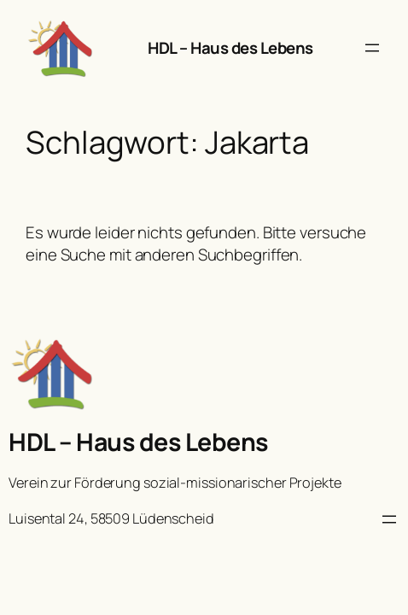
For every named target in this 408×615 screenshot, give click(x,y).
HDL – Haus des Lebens (230, 48)
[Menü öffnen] (372, 48)
